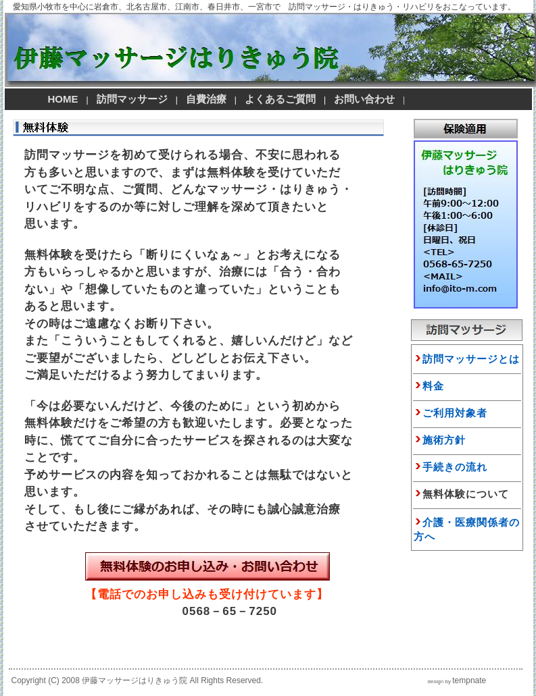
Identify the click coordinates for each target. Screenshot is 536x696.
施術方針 (444, 440)
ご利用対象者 (454, 413)
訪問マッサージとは (467, 359)
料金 (433, 386)
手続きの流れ (454, 467)
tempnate (469, 680)
